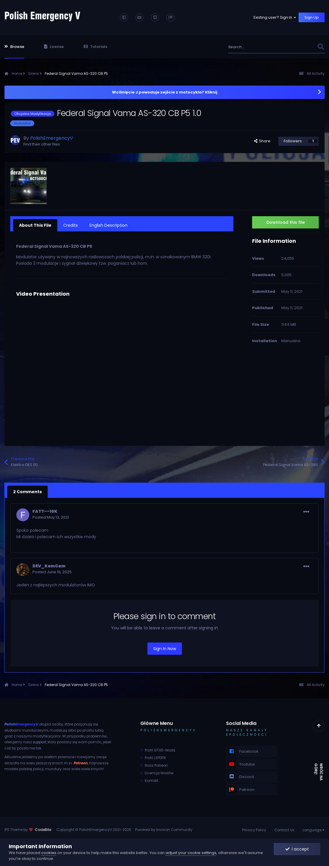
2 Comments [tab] (27, 492)
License (54, 46)
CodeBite (43, 829)
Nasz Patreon (156, 765)
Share (262, 141)
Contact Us (284, 829)
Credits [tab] (70, 225)
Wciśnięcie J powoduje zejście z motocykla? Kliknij (164, 92)
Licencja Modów (159, 772)
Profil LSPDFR (155, 757)
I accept (297, 849)
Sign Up (311, 17)
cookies (48, 852)
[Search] (260, 46)
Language (314, 829)
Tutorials (95, 46)
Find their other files (41, 144)
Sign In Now (164, 649)
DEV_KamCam (49, 566)
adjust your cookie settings (191, 852)
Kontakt (151, 780)
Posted (50, 517)
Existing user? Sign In (275, 17)
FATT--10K (44, 511)
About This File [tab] (35, 225)
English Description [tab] (108, 225)
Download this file (285, 222)
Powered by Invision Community (163, 829)
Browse (14, 46)
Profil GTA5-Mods (160, 750)
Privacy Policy (254, 829)
